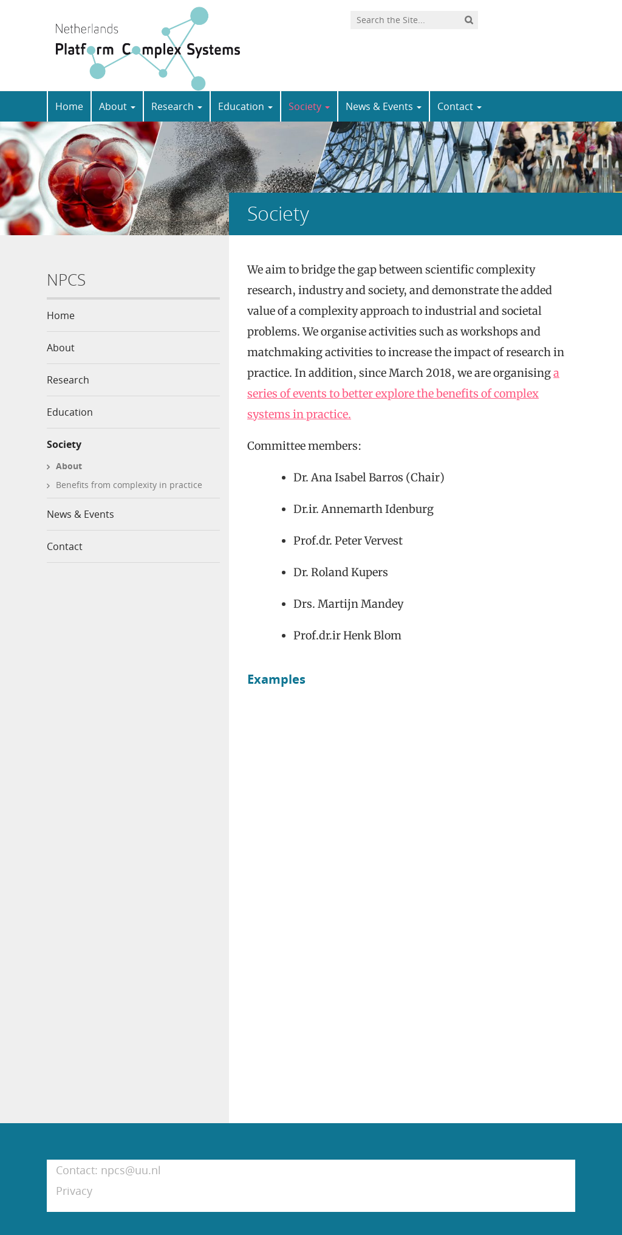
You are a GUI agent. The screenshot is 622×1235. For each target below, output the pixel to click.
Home (69, 106)
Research (176, 106)
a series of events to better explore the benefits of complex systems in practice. (403, 393)
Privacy (74, 1190)
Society (309, 106)
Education (245, 106)
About (117, 106)
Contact (459, 106)
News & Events (384, 106)
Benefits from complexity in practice (129, 484)
